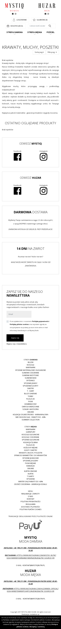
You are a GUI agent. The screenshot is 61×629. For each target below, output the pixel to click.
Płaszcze (30, 399)
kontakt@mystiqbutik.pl (33, 565)
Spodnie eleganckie (30, 439)
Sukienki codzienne (30, 372)
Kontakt (30, 499)
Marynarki (30, 367)
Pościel (50, 32)
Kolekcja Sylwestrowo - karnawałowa (30, 414)
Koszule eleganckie (30, 434)
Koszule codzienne (30, 437)
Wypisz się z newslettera (17, 344)
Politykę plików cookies (19, 324)
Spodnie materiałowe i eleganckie (30, 370)
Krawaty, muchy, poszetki (30, 453)
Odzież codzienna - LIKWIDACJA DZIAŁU (30, 484)
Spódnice (30, 380)
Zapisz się (15, 338)
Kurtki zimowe (30, 471)
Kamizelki (30, 466)
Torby (30, 396)
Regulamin (30, 504)
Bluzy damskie (30, 393)
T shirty (30, 476)
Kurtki (30, 473)
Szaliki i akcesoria (31, 409)
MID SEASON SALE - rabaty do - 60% (31, 417)
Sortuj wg (39, 52)
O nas (30, 496)
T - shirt (30, 391)
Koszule (30, 365)
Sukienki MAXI (30, 378)
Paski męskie (30, 463)
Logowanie (22, 20)
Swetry (30, 388)
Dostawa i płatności (30, 507)
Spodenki (30, 479)
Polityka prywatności (30, 501)
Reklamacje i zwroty (30, 493)
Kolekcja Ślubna (30, 442)
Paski (30, 401)
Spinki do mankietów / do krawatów (30, 455)
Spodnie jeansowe (30, 458)
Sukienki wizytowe (30, 375)
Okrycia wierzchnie (30, 406)
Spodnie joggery (30, 460)
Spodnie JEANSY (30, 383)
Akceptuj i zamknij (37, 627)
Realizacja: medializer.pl (30, 614)
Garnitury (30, 432)
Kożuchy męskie (31, 447)
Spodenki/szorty (30, 386)
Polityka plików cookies (30, 509)
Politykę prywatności (40, 321)
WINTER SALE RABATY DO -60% (30, 481)
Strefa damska (15, 32)
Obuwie (30, 412)
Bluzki (30, 362)
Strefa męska (34, 32)
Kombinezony (31, 404)
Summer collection (30, 419)
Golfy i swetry (30, 450)
